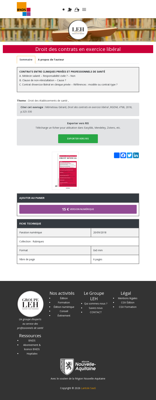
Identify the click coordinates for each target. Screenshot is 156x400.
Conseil (64, 311)
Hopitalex (32, 353)
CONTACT (96, 312)
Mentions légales (127, 298)
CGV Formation (127, 307)
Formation (64, 302)
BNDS (31, 340)
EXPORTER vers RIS (78, 138)
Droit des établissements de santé (47, 100)
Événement (63, 315)
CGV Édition (127, 302)
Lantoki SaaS (88, 388)
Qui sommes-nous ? (95, 303)
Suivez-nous (96, 308)
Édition (64, 298)
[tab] (26, 60)
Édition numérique (64, 307)
